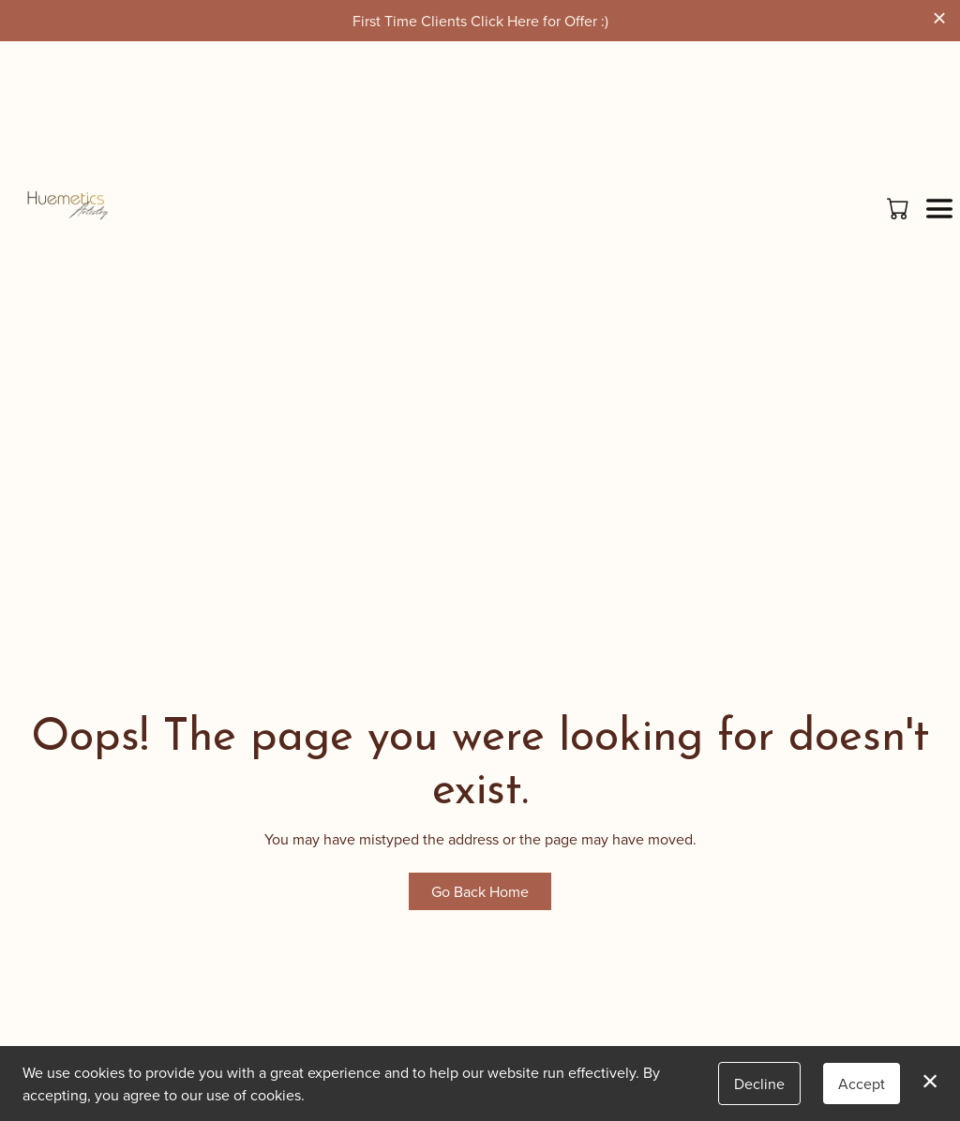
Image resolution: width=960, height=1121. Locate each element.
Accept (861, 1083)
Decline (759, 1083)
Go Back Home (480, 891)
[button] (899, 208)
